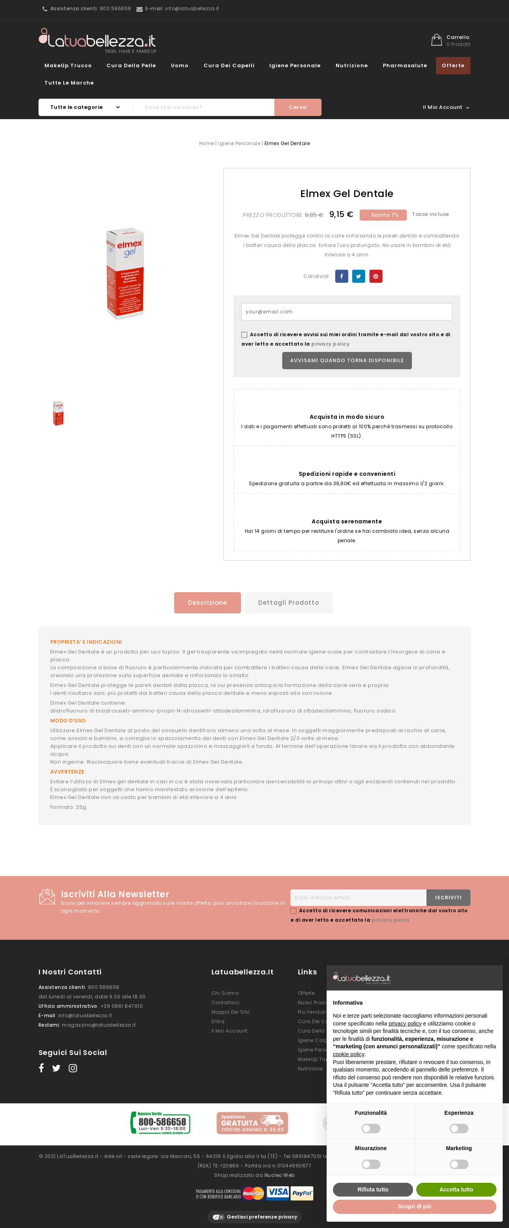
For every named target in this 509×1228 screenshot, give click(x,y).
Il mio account (229, 1029)
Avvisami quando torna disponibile (347, 360)
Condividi (342, 276)
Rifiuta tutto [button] (373, 1189)
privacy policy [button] (405, 1023)
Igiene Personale (295, 65)
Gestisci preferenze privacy (254, 1213)
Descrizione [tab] (204, 602)
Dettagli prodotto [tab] (289, 602)
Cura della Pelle (131, 65)
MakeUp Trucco (68, 65)
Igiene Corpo (314, 1039)
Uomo (180, 65)
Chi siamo (225, 992)
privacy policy (330, 344)
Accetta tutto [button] (456, 1189)
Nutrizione (352, 65)
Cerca (298, 107)
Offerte (453, 65)
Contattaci (225, 1001)
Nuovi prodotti (315, 1001)
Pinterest (376, 276)
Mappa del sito (230, 1010)
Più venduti (312, 1010)
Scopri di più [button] (415, 1206)
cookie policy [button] (348, 1054)
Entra (218, 1020)
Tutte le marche (69, 83)
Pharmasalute (405, 65)
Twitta (359, 276)
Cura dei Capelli (229, 65)
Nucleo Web (280, 1171)
